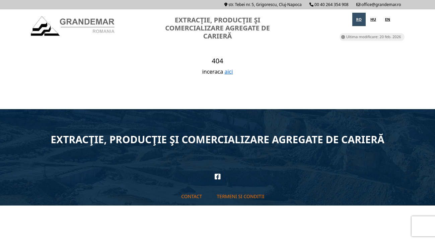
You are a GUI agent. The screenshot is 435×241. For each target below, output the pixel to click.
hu (373, 19)
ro (359, 19)
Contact (191, 196)
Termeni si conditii (241, 196)
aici (228, 71)
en (387, 19)
